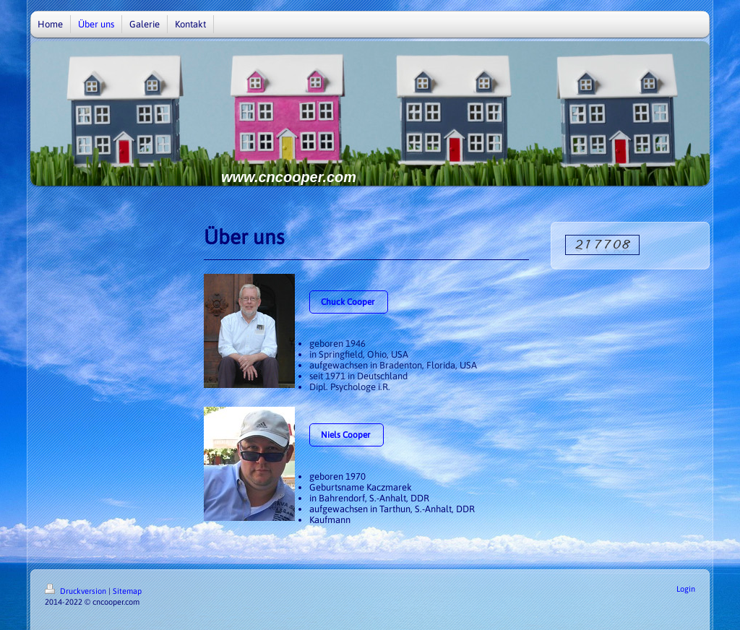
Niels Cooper (346, 435)
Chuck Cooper (349, 302)
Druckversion (76, 591)
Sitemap (127, 591)
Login (685, 588)
